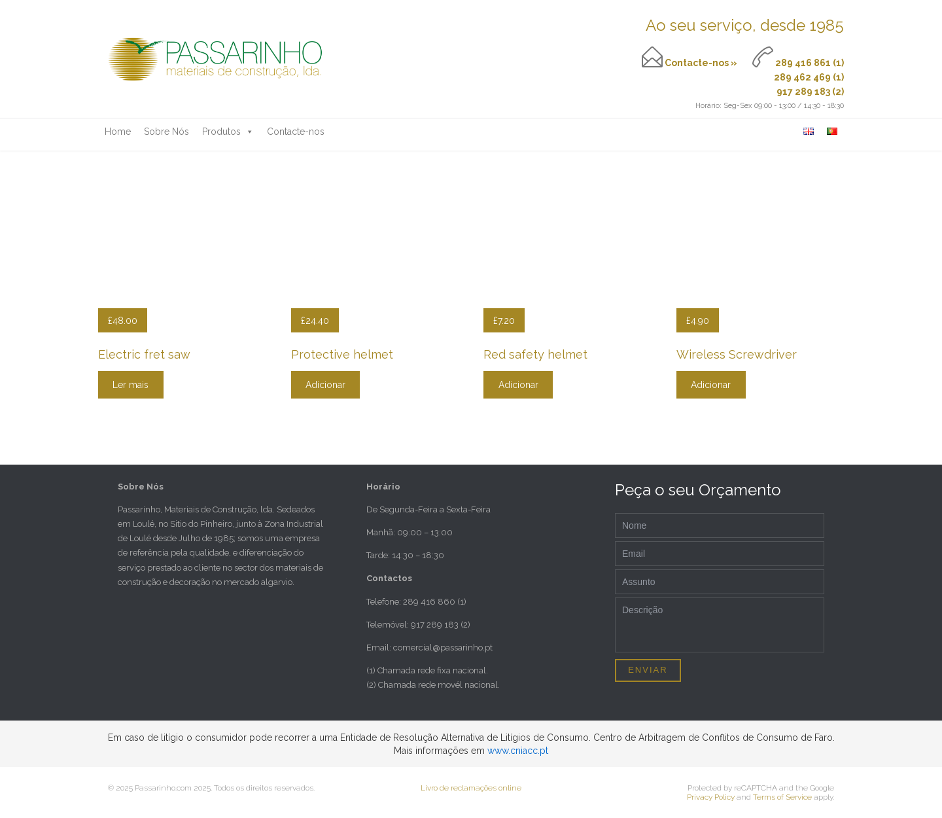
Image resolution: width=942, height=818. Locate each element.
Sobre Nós (166, 131)
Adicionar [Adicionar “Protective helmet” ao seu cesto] (325, 385)
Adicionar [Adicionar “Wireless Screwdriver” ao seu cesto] (711, 385)
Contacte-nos (295, 131)
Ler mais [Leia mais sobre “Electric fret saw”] (130, 385)
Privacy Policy (711, 797)
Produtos (228, 131)
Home (118, 131)
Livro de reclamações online (471, 787)
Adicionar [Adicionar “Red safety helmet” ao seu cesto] (518, 385)
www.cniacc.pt (517, 750)
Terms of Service (782, 797)
